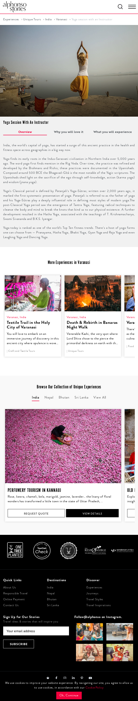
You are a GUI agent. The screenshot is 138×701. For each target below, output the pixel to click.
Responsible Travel (15, 593)
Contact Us (11, 605)
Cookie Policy (95, 688)
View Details (92, 514)
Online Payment (14, 599)
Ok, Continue (69, 695)
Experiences (11, 19)
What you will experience (112, 132)
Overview (25, 132)
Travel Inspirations (98, 605)
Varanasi (61, 19)
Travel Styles (94, 599)
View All (99, 397)
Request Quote (36, 514)
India (48, 19)
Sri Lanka (53, 605)
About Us (9, 587)
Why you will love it (68, 132)
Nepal (51, 593)
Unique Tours (32, 19)
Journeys (92, 593)
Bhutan (52, 599)
